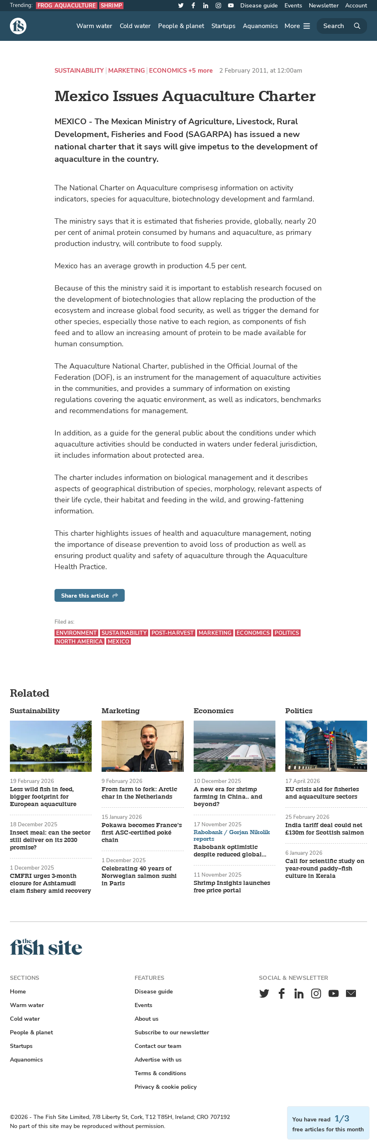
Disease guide (259, 5)
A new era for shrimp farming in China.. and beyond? (228, 797)
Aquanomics (260, 26)
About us (147, 1019)
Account (356, 5)
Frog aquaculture (67, 5)
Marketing (126, 70)
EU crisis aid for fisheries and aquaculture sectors (322, 793)
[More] (297, 26)
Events (293, 5)
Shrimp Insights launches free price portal (232, 887)
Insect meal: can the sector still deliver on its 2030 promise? (50, 840)
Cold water (135, 26)
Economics (168, 70)
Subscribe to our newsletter (172, 1032)
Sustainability (79, 70)
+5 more (200, 70)
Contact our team (158, 1046)
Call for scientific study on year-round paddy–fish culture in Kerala (325, 869)
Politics (287, 632)
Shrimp (111, 5)
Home (18, 992)
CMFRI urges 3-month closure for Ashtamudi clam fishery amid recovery (50, 884)
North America (79, 641)
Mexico (118, 641)
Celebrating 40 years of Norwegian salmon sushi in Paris (139, 876)
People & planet (181, 26)
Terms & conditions (160, 1073)
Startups (223, 26)
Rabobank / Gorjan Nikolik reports (232, 835)
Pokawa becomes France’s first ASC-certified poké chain (142, 833)
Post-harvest (173, 632)
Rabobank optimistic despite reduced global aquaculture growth (228, 851)
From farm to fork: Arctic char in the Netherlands (139, 793)
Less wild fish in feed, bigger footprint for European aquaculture (43, 797)
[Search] (342, 26)
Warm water (94, 26)
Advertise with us (158, 1060)
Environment (76, 632)
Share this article (89, 596)
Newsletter (324, 5)
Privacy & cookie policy (166, 1087)
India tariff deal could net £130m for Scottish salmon (324, 829)
